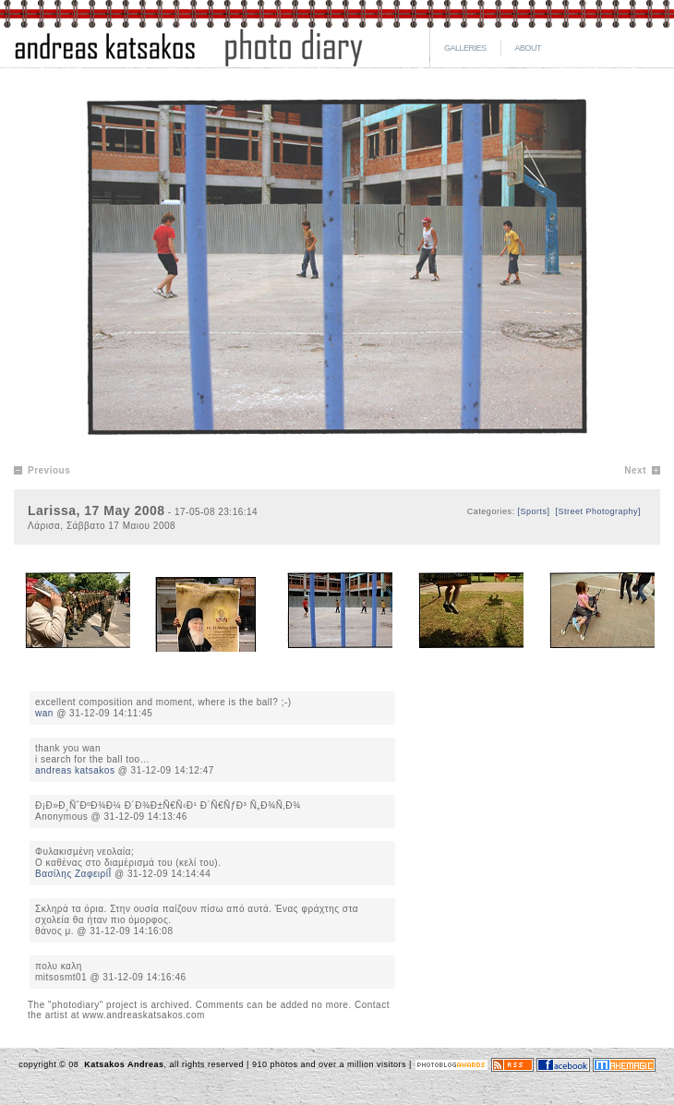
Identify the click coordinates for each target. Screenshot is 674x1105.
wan (44, 713)
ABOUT (528, 48)
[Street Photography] (598, 511)
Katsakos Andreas (122, 1064)
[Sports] (533, 511)
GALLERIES (465, 48)
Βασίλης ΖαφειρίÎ (73, 874)
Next (635, 470)
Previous (49, 470)
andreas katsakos (74, 770)
